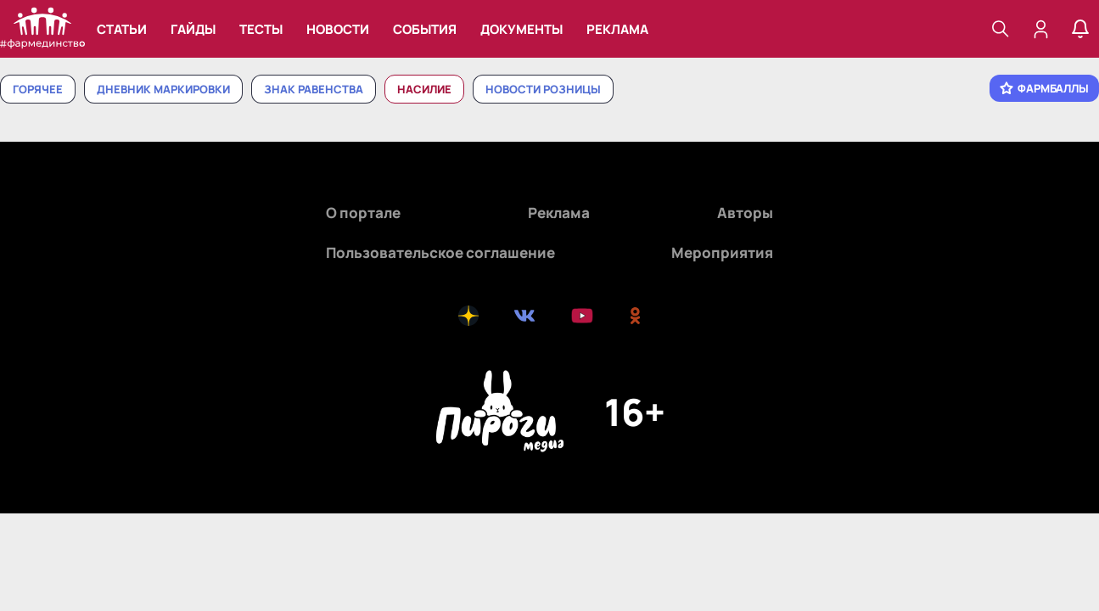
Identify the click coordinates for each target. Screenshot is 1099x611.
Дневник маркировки (163, 89)
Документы (521, 29)
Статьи (122, 29)
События (425, 29)
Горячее (38, 89)
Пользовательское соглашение (440, 252)
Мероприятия (722, 252)
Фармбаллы (1044, 88)
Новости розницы (543, 89)
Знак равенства (313, 89)
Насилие (424, 89)
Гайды (193, 29)
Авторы (745, 212)
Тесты (261, 29)
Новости (337, 29)
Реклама (617, 29)
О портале (363, 212)
